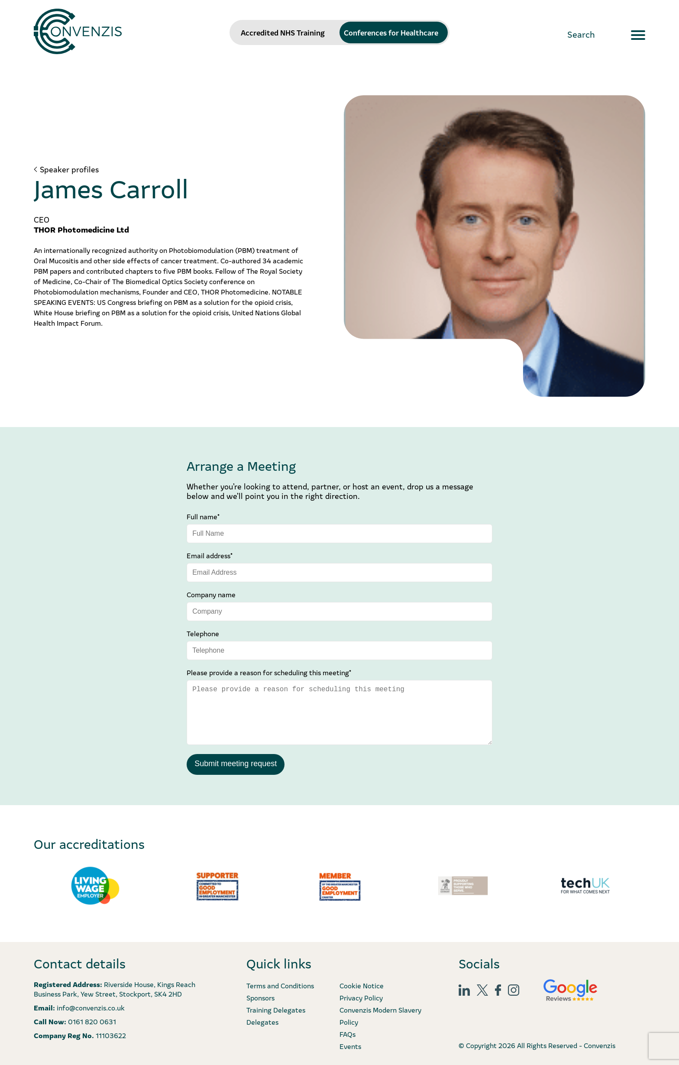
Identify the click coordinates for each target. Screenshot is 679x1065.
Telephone (203, 633)
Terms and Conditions (280, 985)
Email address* (210, 555)
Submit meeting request (235, 763)
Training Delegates (275, 1009)
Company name (211, 594)
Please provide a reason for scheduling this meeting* (269, 672)
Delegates (262, 1021)
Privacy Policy (361, 997)
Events (350, 1046)
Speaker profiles (69, 169)
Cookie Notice (362, 985)
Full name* (203, 516)
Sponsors (260, 997)
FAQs (348, 1034)
